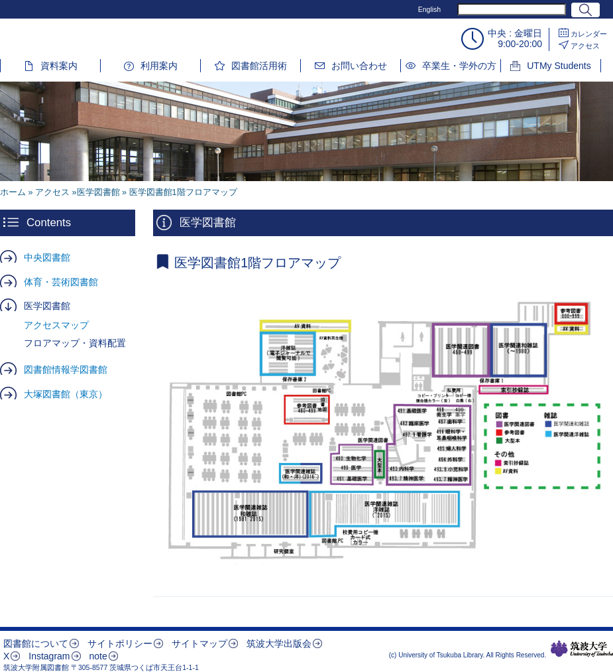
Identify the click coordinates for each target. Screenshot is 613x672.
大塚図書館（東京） (65, 394)
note (98, 656)
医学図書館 (47, 306)
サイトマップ (199, 643)
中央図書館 (47, 257)
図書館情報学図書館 (65, 369)
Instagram (49, 656)
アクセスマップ (56, 325)
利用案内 (159, 65)
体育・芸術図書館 (61, 282)
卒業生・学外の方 (459, 65)
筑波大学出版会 (279, 643)
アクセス (585, 46)
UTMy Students (558, 65)
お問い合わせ (359, 65)
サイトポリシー (119, 643)
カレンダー (589, 34)
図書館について (35, 643)
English (429, 9)
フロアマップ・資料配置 (75, 343)
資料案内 (59, 65)
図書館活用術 (259, 65)
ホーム (13, 192)
